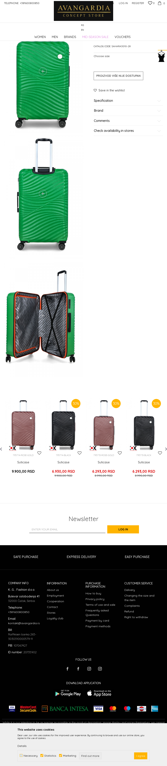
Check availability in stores (127, 162)
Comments (127, 151)
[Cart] (161, 3)
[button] (163, 28)
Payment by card (97, 652)
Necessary (31, 755)
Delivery (129, 622)
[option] (23, 476)
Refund (129, 643)
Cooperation (55, 633)
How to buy (93, 625)
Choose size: (102, 86)
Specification (127, 131)
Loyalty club (55, 650)
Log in (128, 561)
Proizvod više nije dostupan (118, 106)
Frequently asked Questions (97, 644)
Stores (51, 644)
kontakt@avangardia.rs (24, 655)
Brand (127, 141)
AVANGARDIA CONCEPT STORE (19, 35)
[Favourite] (151, 3)
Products (45, 35)
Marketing (69, 755)
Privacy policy (95, 631)
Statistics (50, 755)
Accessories (59, 35)
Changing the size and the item (139, 630)
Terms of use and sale (100, 636)
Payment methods (98, 658)
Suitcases (74, 35)
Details (22, 746)
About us (53, 622)
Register (138, 3)
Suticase (23, 498)
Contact (52, 639)
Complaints (132, 637)
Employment (55, 627)
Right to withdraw (136, 649)
